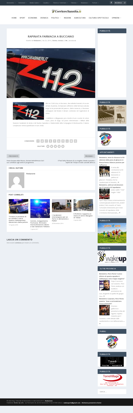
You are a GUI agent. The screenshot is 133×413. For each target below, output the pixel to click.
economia (32, 25)
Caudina (46, 3)
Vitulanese (84, 3)
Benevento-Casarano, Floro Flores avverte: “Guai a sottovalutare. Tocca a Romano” (111, 308)
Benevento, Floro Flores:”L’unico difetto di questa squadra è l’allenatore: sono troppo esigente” (112, 283)
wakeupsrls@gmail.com (72, 410)
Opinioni (115, 25)
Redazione (37, 48)
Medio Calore (34, 3)
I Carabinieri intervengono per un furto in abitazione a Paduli (60, 225)
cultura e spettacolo (99, 25)
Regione (67, 25)
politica (55, 25)
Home (14, 25)
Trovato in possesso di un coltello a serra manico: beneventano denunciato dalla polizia (18, 226)
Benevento (10, 3)
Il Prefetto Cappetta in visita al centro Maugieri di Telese (83, 223)
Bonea (54, 48)
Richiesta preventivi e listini (91, 410)
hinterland (21, 3)
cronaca (44, 25)
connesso (18, 250)
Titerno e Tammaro (59, 3)
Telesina (73, 3)
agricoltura (80, 25)
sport (22, 25)
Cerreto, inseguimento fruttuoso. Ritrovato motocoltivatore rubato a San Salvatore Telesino (40, 231)
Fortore (94, 3)
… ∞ (117, 189)
